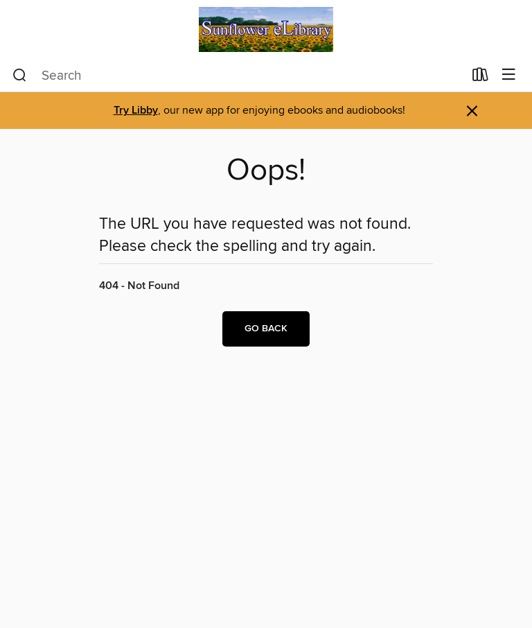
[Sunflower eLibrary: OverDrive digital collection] (266, 29)
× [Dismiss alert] (472, 111)
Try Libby (136, 110)
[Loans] (480, 77)
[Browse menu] (509, 75)
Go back (266, 328)
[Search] (19, 75)
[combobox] (238, 75)
